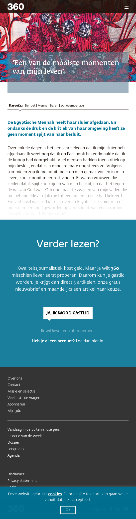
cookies (55, 494)
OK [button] (68, 510)
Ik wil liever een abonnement (68, 331)
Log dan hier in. (90, 341)
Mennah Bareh (48, 105)
